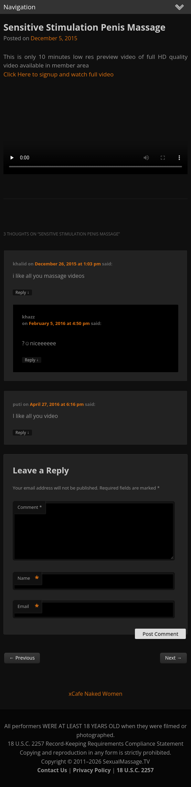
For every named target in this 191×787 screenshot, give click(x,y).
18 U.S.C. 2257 (135, 770)
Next (173, 657)
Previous (22, 657)
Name (28, 578)
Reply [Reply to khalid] (22, 292)
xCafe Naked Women (95, 693)
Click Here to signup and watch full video (58, 74)
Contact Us (52, 770)
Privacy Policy (92, 770)
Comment (30, 507)
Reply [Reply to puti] (22, 433)
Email (28, 606)
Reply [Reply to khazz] (32, 360)
